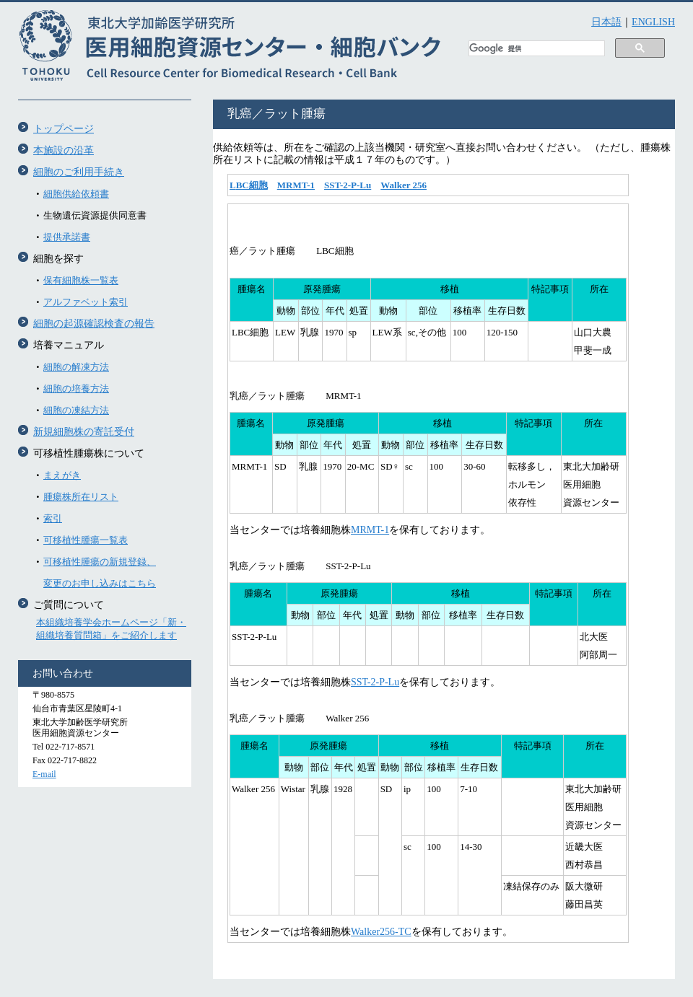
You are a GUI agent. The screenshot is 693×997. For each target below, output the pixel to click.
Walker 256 (403, 185)
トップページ (63, 128)
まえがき (62, 475)
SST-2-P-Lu (347, 185)
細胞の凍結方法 (76, 410)
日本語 (606, 22)
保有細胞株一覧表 (80, 280)
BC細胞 (252, 185)
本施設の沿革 (63, 150)
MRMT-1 (296, 185)
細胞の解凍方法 (76, 366)
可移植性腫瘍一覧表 (85, 540)
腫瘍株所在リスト (80, 496)
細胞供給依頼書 (76, 193)
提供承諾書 (66, 237)
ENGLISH (653, 22)
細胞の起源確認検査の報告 (93, 323)
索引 (52, 518)
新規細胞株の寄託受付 (83, 431)
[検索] (535, 49)
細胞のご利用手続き (78, 172)
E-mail (44, 774)
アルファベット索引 (85, 302)
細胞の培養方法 (76, 388)
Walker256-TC (381, 931)
